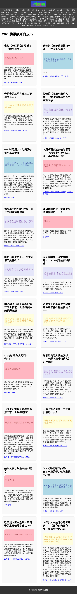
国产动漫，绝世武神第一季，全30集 (49, 12)
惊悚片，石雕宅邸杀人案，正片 (54, 138)
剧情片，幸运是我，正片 (13, 82)
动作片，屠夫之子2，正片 (14, 291)
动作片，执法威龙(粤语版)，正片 (55, 446)
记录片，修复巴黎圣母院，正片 (57, 23)
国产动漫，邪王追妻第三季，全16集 (17, 344)
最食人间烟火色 (10, 392)
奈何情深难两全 (56, 21)
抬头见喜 (7, 505)
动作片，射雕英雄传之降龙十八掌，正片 (36, 14)
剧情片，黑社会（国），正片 (54, 511)
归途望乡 (46, 237)
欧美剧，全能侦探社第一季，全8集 (56, 76)
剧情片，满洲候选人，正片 (53, 398)
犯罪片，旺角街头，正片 (38, 21)
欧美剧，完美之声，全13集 (26, 19)
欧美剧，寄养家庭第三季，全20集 (17, 457)
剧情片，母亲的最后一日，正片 (27, 10)
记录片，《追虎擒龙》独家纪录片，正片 (25, 17)
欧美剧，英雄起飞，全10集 (52, 10)
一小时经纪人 (9, 197)
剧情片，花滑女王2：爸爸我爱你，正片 (54, 19)
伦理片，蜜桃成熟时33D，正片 (54, 17)
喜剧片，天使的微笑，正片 (23, 12)
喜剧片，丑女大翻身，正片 (53, 293)
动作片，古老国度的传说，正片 (54, 341)
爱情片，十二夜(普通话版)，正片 (30, 23)
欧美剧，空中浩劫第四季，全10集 (17, 559)
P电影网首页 (8, 10)
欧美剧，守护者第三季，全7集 (15, 130)
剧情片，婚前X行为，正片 (14, 246)
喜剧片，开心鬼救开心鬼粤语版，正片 (57, 580)
